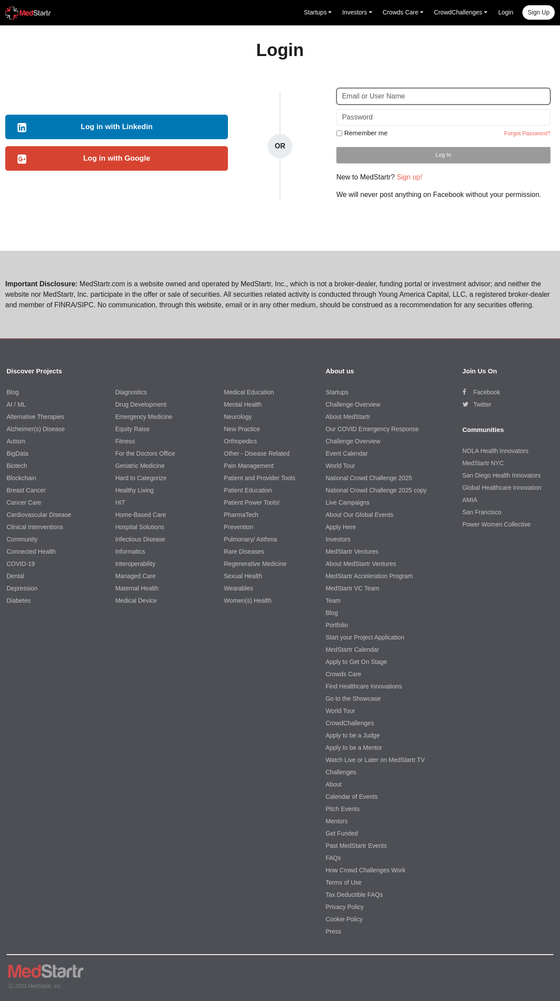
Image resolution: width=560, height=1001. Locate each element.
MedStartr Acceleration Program (369, 576)
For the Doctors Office (145, 453)
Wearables (238, 588)
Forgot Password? (527, 133)
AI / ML (16, 404)
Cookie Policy (344, 919)
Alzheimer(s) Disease (36, 428)
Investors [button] (354, 12)
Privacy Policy (345, 906)
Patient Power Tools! (252, 502)
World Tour (340, 465)
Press (333, 931)
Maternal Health (136, 588)
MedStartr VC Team (352, 588)
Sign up (539, 12)
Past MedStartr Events (356, 845)
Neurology (238, 416)
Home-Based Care (140, 514)
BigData (17, 453)
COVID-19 (21, 563)
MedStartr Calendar (352, 649)
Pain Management (249, 465)
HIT (120, 502)
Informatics (130, 551)
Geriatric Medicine (139, 465)
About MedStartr (348, 416)
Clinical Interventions (35, 526)
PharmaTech (241, 514)
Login (505, 12)
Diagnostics (131, 392)
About (334, 784)
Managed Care (135, 576)
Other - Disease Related (257, 453)
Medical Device (136, 600)
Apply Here (341, 526)
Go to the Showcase (353, 698)
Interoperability (135, 563)
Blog (13, 392)
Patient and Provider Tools (259, 477)
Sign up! (409, 177)
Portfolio (337, 625)
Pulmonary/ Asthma (250, 539)
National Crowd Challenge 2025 (369, 477)
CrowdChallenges (350, 723)
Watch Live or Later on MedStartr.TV (375, 759)
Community (22, 539)
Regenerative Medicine (255, 563)
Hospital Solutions (139, 526)
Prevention (238, 526)
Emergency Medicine (143, 416)
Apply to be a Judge (353, 735)
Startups (337, 392)
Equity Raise (132, 428)
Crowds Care (343, 674)
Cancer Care (24, 502)
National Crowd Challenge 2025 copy (376, 490)
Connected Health (31, 551)
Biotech (17, 465)
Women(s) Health (248, 600)
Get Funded (342, 833)
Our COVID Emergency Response (372, 428)
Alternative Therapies (35, 416)
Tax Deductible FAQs (354, 894)
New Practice (242, 428)
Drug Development (140, 404)
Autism (16, 441)
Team (333, 600)
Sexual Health (243, 576)
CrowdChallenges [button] (458, 12)
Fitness (125, 441)
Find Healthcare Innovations (364, 686)
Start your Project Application (365, 637)
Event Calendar (347, 453)
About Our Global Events (359, 514)
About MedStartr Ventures (361, 563)
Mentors (337, 821)
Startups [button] (315, 12)
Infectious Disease (140, 539)
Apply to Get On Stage (356, 661)
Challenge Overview (353, 404)
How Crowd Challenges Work (366, 870)
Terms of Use (343, 882)
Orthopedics (240, 441)
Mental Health (243, 404)
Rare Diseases (244, 551)
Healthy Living (134, 490)
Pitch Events (343, 808)
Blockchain (21, 477)
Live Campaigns (347, 502)
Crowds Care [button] (401, 12)
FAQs (333, 857)
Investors (338, 539)
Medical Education (249, 392)
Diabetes (19, 600)
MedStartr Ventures (352, 551)
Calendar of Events (352, 796)
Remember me (366, 133)
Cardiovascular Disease (39, 514)
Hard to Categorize (141, 477)
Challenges (341, 772)
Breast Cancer (26, 490)
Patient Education (248, 490)
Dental (15, 576)
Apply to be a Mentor (354, 747)
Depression (22, 588)
